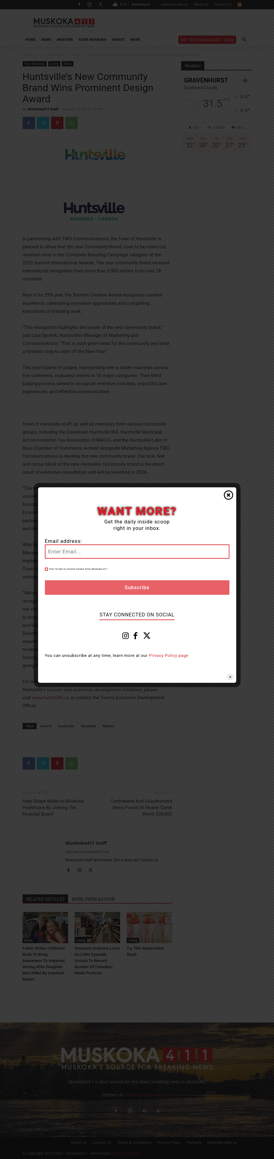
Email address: (63, 541)
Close (228, 495)
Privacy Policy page (168, 655)
